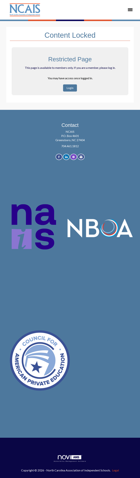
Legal (115, 470)
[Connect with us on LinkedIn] (66, 157)
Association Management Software (70, 458)
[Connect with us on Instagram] (73, 157)
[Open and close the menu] (92, 10)
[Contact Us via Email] (81, 157)
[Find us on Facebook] (59, 157)
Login (70, 88)
